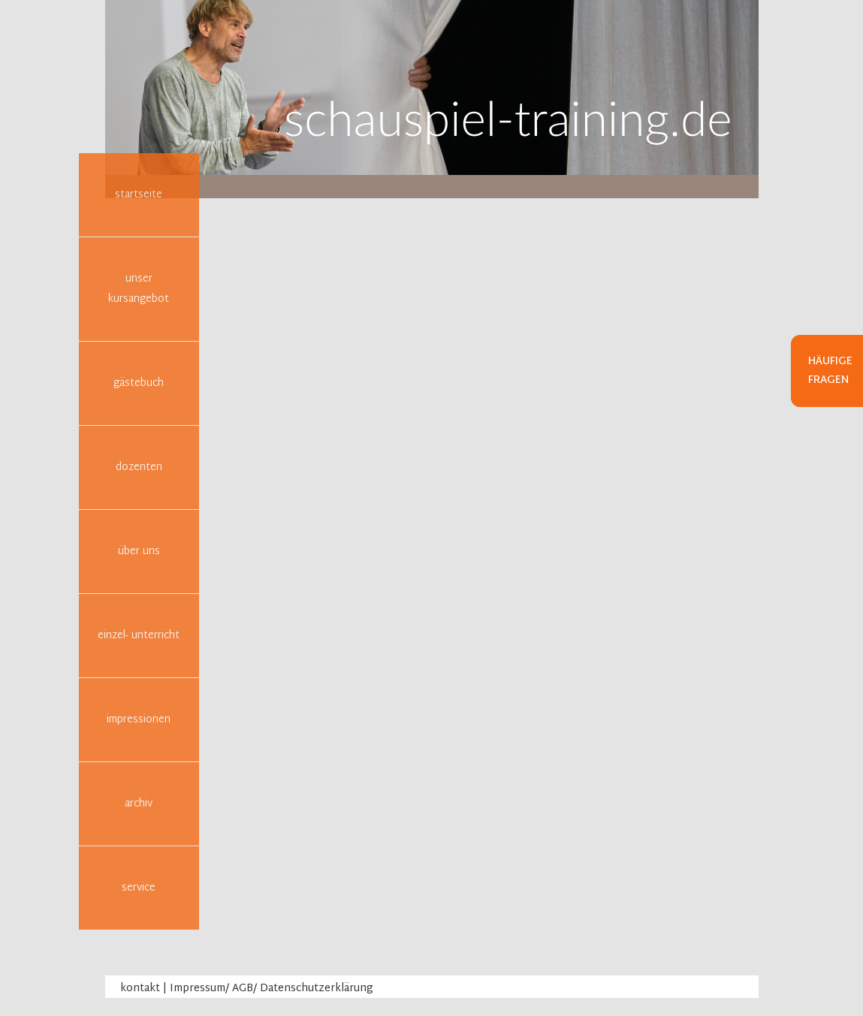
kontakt (140, 988)
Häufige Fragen (830, 371)
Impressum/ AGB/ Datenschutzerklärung (271, 988)
